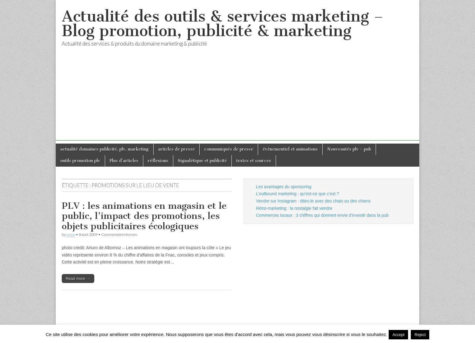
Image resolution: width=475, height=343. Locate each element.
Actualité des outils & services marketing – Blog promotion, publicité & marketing (222, 23)
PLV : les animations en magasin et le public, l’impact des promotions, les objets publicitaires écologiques (144, 216)
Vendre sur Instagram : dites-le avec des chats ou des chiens (313, 201)
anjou (70, 234)
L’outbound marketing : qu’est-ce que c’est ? (297, 193)
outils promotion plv (80, 160)
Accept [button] (398, 334)
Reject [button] (420, 334)
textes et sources (253, 160)
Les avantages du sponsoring (283, 186)
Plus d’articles (124, 160)
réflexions (158, 160)
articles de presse (176, 149)
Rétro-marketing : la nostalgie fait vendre (294, 208)
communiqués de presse (228, 149)
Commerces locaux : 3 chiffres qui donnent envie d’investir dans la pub (322, 215)
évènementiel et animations (290, 149)
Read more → (78, 278)
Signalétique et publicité (202, 160)
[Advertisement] (237, 98)
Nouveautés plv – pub (349, 149)
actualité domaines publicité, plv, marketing (104, 149)
